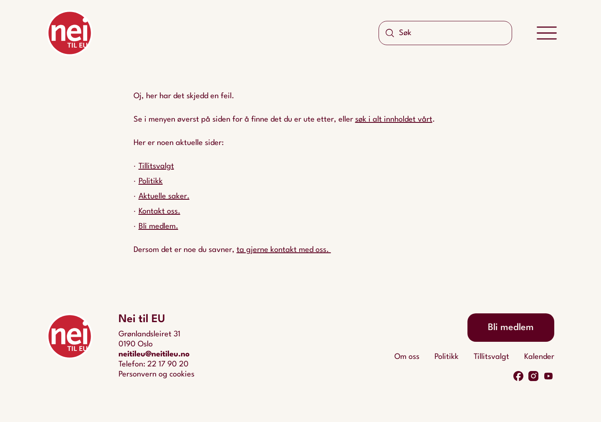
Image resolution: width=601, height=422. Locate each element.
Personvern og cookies (156, 374)
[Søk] (390, 33)
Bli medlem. (158, 226)
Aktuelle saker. (164, 196)
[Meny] (547, 33)
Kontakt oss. (159, 211)
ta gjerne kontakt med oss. (284, 250)
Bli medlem (511, 327)
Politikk (151, 181)
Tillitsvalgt (156, 166)
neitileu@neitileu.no (154, 354)
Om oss (406, 357)
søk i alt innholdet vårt (393, 119)
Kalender (539, 357)
